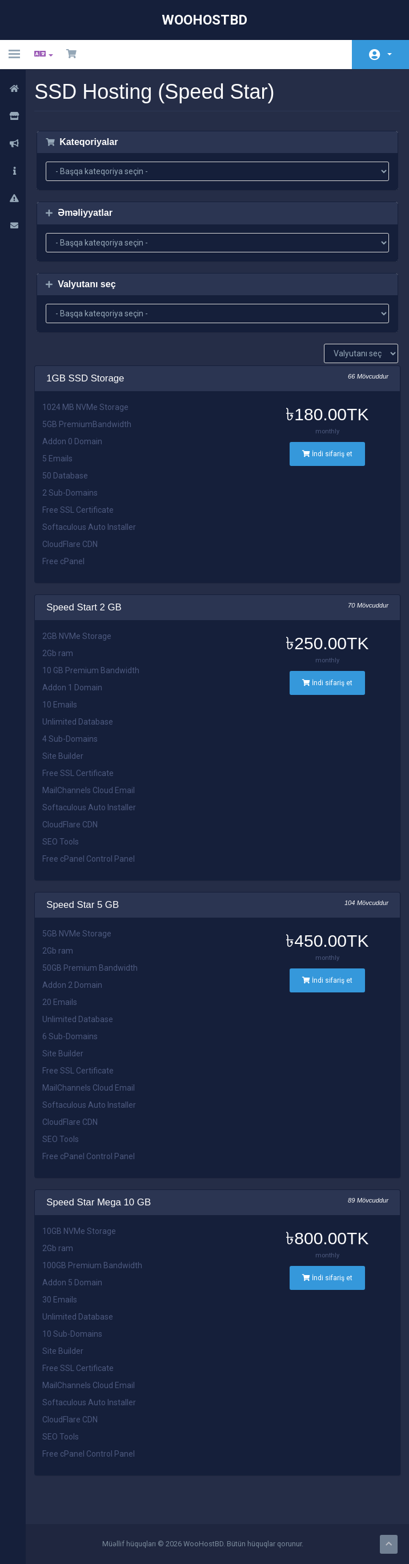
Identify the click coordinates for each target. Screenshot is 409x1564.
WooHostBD (204, 20)
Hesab (389, 54)
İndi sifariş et (328, 454)
